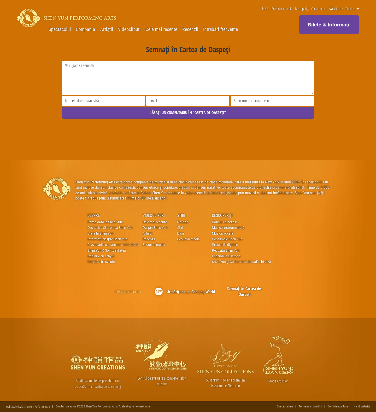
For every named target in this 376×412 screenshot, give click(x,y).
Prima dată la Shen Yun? (106, 222)
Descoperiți (301, 9)
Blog (180, 233)
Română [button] (352, 9)
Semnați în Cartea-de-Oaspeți (244, 291)
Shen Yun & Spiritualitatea (107, 250)
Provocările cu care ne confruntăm (113, 244)
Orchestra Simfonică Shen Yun (110, 227)
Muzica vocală (222, 233)
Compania (85, 29)
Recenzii (190, 29)
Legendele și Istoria (226, 256)
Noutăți (182, 222)
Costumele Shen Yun (227, 239)
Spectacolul (60, 29)
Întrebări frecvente (220, 29)
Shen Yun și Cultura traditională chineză (241, 262)
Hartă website (361, 406)
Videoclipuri (129, 29)
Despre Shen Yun (155, 227)
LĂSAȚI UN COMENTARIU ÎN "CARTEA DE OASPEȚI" (188, 112)
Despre (94, 215)
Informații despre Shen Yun (108, 239)
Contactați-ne (318, 9)
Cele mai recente (161, 29)
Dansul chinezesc (225, 222)
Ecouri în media (154, 244)
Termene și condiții (310, 406)
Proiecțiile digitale (225, 244)
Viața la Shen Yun (100, 233)
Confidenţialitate (338, 406)
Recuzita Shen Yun (226, 250)
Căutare (336, 9)
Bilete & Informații (329, 24)
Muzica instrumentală (228, 227)
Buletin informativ (281, 9)
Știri (181, 215)
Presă (265, 9)
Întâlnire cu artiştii (101, 256)
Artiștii (106, 29)
